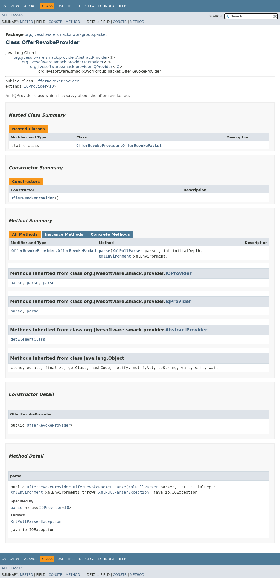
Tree (71, 6)
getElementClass (28, 339)
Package (29, 6)
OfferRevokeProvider (57, 81)
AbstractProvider (186, 329)
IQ (117, 66)
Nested (26, 22)
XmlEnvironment (115, 256)
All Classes (12, 15)
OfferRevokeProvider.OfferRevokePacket (119, 145)
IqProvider (178, 301)
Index (109, 6)
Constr (55, 22)
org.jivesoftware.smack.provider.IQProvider (71, 66)
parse (104, 251)
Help (122, 6)
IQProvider (35, 86)
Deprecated (90, 6)
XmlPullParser (127, 251)
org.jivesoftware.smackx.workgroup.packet (66, 34)
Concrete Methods (110, 234)
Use (60, 6)
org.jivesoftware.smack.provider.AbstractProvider (61, 57)
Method (73, 22)
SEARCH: (216, 16)
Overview (10, 6)
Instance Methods (64, 234)
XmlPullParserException (123, 492)
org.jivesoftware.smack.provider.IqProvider (63, 62)
